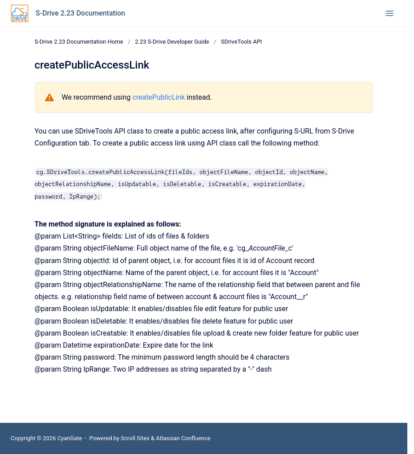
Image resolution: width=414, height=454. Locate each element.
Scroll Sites (135, 438)
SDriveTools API (241, 41)
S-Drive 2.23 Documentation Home (79, 41)
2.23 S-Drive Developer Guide (172, 41)
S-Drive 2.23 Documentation (80, 13)
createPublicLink (158, 97)
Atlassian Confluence (183, 438)
